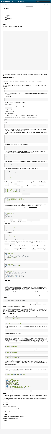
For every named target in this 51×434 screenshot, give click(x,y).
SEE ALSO (6, 20)
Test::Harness (41, 74)
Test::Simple (5, 406)
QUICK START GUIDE (8, 14)
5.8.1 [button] (12, 1)
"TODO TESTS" (27, 109)
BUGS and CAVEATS (8, 18)
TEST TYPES (7, 16)
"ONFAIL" (36, 115)
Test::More (4, 399)
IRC (41, 431)
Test (3, 4)
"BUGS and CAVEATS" (33, 207)
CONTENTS (6, 8)
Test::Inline (5, 411)
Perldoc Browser (5, 1)
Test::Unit (9, 399)
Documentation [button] (21, 1)
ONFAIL (6, 17)
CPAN (8, 4)
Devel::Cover (13, 406)
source (6, 4)
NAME (6, 10)
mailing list (38, 431)
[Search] (43, 1)
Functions (8, 15)
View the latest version (29, 6)
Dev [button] (15, 1)
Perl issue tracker (34, 431)
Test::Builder (5, 408)
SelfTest (9, 411)
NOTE (6, 19)
